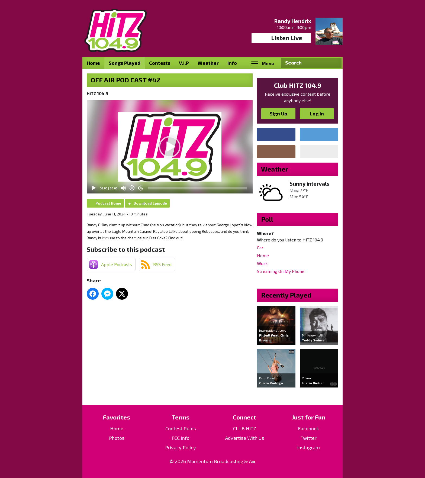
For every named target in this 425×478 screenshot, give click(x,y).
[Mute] (123, 188)
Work (262, 263)
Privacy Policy (180, 447)
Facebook (308, 428)
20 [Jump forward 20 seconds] (141, 188)
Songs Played (124, 63)
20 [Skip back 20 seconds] (132, 188)
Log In (317, 114)
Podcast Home (108, 203)
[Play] (93, 188)
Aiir (252, 461)
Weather (208, 63)
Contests (159, 63)
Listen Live (281, 38)
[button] (170, 147)
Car (260, 247)
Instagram (308, 447)
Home (93, 63)
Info (232, 63)
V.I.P (184, 63)
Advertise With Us (244, 438)
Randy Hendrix (292, 21)
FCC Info (180, 438)
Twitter (309, 438)
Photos (116, 438)
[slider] (197, 188)
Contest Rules (180, 428)
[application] (170, 146)
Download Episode (150, 203)
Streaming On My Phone (280, 271)
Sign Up (278, 114)
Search (335, 63)
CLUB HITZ (244, 428)
